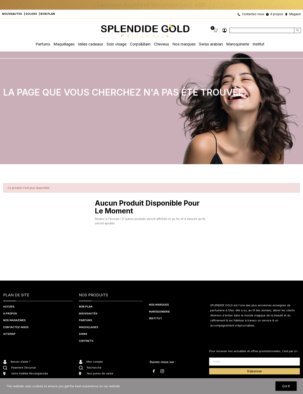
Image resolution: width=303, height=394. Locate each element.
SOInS (83, 333)
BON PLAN (47, 13)
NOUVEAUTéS (88, 313)
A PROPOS (10, 313)
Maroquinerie (159, 311)
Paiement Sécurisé (23, 367)
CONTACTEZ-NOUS (16, 327)
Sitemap (9, 333)
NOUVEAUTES (12, 13)
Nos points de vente (100, 373)
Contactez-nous (253, 14)
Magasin (295, 14)
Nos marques (159, 304)
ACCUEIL (9, 306)
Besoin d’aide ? (21, 361)
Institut (155, 318)
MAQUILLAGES (88, 327)
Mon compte (94, 361)
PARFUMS (85, 320)
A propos (276, 14)
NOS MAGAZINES (14, 320)
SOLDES (31, 13)
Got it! (286, 386)
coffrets (86, 340)
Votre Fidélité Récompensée (29, 373)
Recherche (94, 367)
